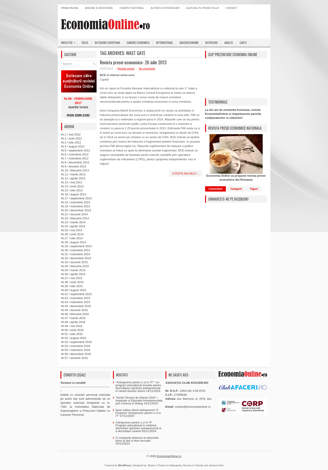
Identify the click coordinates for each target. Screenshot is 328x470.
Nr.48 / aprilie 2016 (73, 322)
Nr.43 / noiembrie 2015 (75, 302)
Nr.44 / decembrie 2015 (76, 306)
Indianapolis (175, 465)
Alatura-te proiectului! (202, 8)
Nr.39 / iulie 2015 (72, 286)
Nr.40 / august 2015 (73, 290)
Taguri (254, 188)
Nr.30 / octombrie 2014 (75, 250)
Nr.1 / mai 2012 (71, 134)
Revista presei (126, 68)
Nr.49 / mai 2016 (71, 326)
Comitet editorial (132, 8)
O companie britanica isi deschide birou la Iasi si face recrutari (137, 439)
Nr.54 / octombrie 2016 (75, 346)
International (164, 42)
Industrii (69, 42)
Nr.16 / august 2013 (73, 194)
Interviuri (211, 42)
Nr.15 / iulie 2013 (72, 190)
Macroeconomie (189, 42)
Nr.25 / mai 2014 (71, 230)
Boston (151, 465)
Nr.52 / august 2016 (73, 338)
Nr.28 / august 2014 (73, 242)
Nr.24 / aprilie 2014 (73, 226)
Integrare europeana (107, 42)
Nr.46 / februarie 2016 (75, 314)
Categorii (236, 188)
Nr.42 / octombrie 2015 (75, 298)
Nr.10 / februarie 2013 (75, 170)
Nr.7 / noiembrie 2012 (75, 158)
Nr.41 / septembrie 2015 (76, 294)
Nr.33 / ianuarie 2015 (74, 262)
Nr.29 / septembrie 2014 (76, 246)
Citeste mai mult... (185, 173)
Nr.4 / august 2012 (73, 146)
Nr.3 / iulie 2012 (71, 142)
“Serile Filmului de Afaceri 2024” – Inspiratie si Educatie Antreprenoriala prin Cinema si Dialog (139, 400)
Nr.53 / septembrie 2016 (76, 342)
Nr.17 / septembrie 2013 (76, 198)
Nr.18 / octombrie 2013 (75, 202)
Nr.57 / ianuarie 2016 (74, 358)
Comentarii (216, 188)
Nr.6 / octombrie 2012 (75, 154)
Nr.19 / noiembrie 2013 (75, 206)
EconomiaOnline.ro (169, 456)
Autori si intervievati (165, 8)
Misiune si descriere (99, 8)
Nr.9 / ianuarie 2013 (73, 166)
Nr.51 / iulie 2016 (72, 334)
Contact (231, 8)
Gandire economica (138, 42)
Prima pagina (69, 8)
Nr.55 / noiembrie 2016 (75, 350)
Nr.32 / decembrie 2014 (76, 258)
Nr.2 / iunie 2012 (71, 138)
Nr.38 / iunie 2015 (72, 282)
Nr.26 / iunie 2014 (72, 234)
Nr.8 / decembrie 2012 (75, 162)
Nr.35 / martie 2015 (73, 270)
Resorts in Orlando (193, 465)
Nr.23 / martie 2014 (73, 222)
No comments (147, 68)
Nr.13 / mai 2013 (71, 182)
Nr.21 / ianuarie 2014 (74, 214)
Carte (243, 42)
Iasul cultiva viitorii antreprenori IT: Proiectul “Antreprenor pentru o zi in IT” (138, 412)
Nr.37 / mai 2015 (71, 278)
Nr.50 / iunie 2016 (72, 330)
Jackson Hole (216, 465)
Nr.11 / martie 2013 (73, 174)
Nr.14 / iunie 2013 (72, 186)
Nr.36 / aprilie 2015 (73, 274)
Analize (228, 42)
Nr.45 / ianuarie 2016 (74, 310)
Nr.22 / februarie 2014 (75, 218)
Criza (85, 42)
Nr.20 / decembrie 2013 (76, 210)
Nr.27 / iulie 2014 (72, 238)
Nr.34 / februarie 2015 (75, 266)
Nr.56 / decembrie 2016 (76, 354)
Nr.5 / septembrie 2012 (75, 150)
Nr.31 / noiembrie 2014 (75, 254)
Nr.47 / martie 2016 (73, 318)
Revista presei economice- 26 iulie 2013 (133, 62)
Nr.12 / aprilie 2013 (73, 178)
